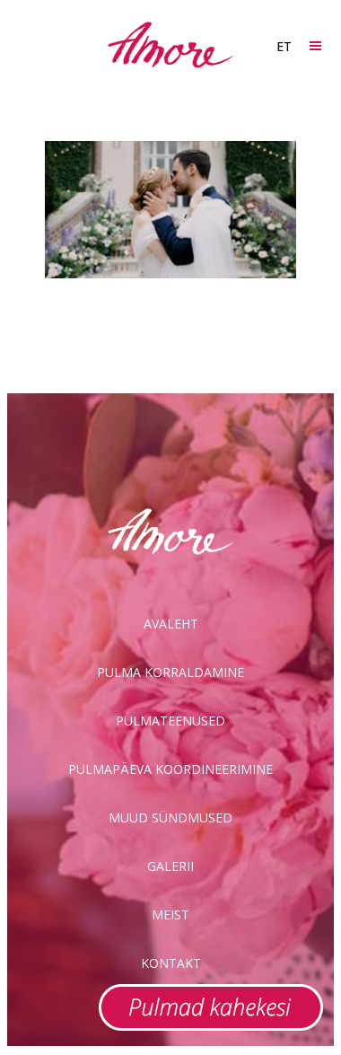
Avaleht (171, 623)
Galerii (170, 866)
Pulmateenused (170, 720)
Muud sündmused (170, 817)
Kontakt (171, 962)
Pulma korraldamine (170, 672)
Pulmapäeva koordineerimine (170, 769)
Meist (170, 914)
